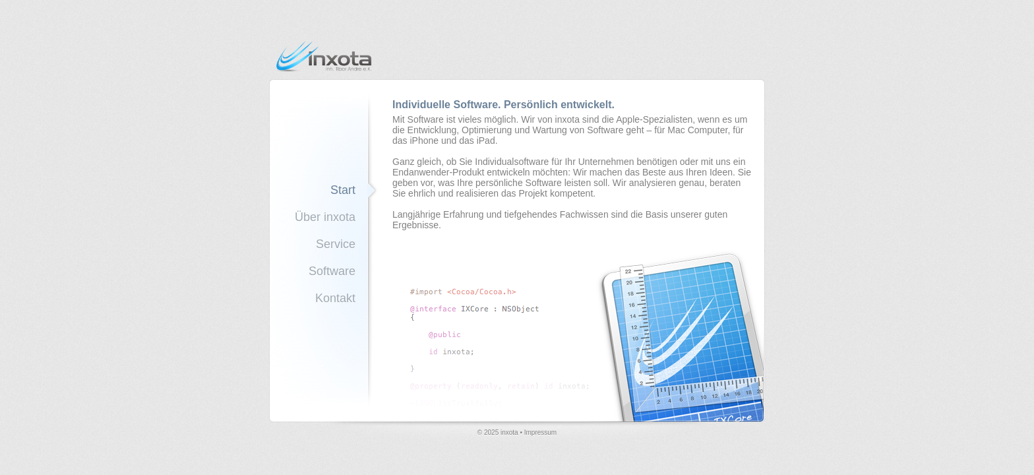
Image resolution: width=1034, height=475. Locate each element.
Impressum (540, 432)
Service (335, 244)
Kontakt (335, 298)
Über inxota (325, 217)
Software (332, 271)
